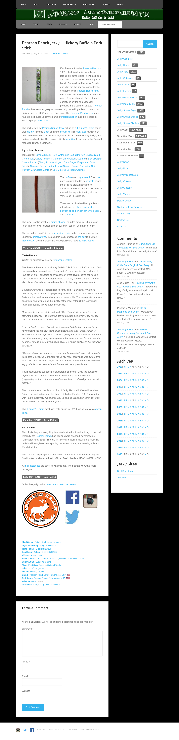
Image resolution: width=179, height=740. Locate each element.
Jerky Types (123, 85)
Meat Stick (33, 565)
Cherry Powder (29, 163)
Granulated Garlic (40, 170)
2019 (119, 414)
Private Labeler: (29, 582)
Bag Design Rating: (31, 552)
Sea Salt (69, 155)
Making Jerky (124, 201)
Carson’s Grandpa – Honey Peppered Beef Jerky (134, 334)
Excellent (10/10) (43, 549)
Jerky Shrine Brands (127, 117)
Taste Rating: (28, 549)
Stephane (41, 572)
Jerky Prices (123, 169)
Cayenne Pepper (38, 166)
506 (142, 117)
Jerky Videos (123, 194)
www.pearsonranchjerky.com (61, 485)
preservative (28, 241)
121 (143, 124)
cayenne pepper (92, 211)
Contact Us (123, 220)
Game (59, 543)
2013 (119, 455)
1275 (141, 53)
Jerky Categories (125, 78)
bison (46, 132)
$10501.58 (135, 130)
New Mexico (44, 121)
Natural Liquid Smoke (59, 166)
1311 (133, 72)
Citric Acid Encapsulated (87, 155)
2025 (119, 374)
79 (138, 78)
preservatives (39, 237)
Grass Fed (53, 559)
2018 (35, 585)
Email (25, 677)
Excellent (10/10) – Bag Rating (39, 477)
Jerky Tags (122, 72)
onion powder (76, 211)
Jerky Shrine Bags (126, 111)
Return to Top (45, 730)
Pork (54, 155)
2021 (119, 401)
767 (142, 98)
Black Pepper (94, 159)
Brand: (25, 575)
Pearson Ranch (91, 69)
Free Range (42, 559)
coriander (69, 215)
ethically (90, 181)
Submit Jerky (123, 214)
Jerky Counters (125, 59)
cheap (98, 409)
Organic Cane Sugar (65, 163)
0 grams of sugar (57, 222)
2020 (119, 407)
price (24, 413)
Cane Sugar (28, 159)
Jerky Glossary (124, 188)
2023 (119, 387)
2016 (119, 434)
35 (133, 85)
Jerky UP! (122, 478)
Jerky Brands (124, 65)
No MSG (63, 559)
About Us (122, 227)
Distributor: (27, 578)
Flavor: (25, 572)
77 (134, 91)
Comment (28, 629)
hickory (30, 132)
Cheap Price (43, 585)
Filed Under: (28, 543)
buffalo (68, 178)
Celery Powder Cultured (47, 159)
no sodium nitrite (61, 233)
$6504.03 (141, 136)
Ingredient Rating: (30, 546)
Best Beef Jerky (125, 471)
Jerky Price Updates (127, 175)
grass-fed (85, 178)
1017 (139, 104)
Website (26, 691)
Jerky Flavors (124, 91)
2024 (119, 380)
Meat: (24, 565)
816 (138, 149)
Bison (47, 155)
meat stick (64, 132)
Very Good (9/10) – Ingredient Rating (43, 248)
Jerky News (123, 162)
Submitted (55, 585)
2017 (119, 428)
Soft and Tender (54, 565)
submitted (70, 140)
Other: (25, 569)
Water (61, 155)
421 (135, 65)
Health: (25, 559)
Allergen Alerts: (29, 556)
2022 (119, 394)
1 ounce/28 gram (85, 128)
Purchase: (27, 585)
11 (141, 156)
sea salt (82, 237)
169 (140, 143)
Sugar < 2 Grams (43, 562)
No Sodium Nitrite (76, 559)
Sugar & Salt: (28, 562)
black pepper (82, 207)
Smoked (42, 565)
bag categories (32, 466)
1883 (140, 111)
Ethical (33, 559)
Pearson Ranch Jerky (88, 91)
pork (98, 178)
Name (26, 662)
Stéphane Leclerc (63, 260)
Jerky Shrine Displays (128, 124)
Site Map (59, 730)
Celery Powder (68, 159)
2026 (119, 367)
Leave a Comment (60, 54)
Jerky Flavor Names (127, 98)
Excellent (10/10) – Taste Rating (40, 421)
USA (64, 575)
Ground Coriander (81, 166)
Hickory (33, 572)
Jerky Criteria (124, 182)
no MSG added (86, 241)
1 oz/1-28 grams (36, 569)
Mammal (51, 543)
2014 (119, 448)
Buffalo (39, 155)
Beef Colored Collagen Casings (69, 170)
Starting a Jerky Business (130, 207)
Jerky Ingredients (89, 14)
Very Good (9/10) (48, 546)
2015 (119, 441)
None (40, 556)
